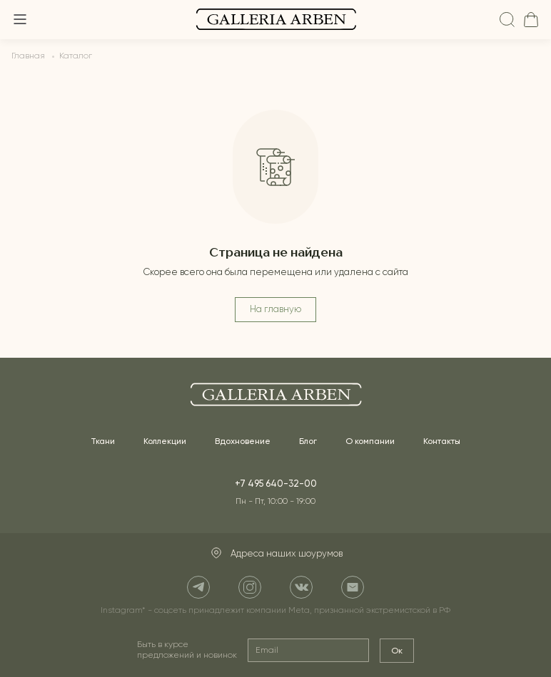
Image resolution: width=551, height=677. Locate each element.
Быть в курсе (187, 650)
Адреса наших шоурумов (276, 553)
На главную (275, 309)
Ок (397, 651)
